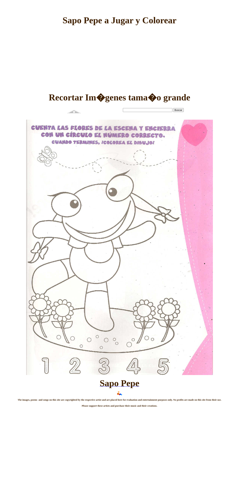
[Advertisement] (119, 54)
